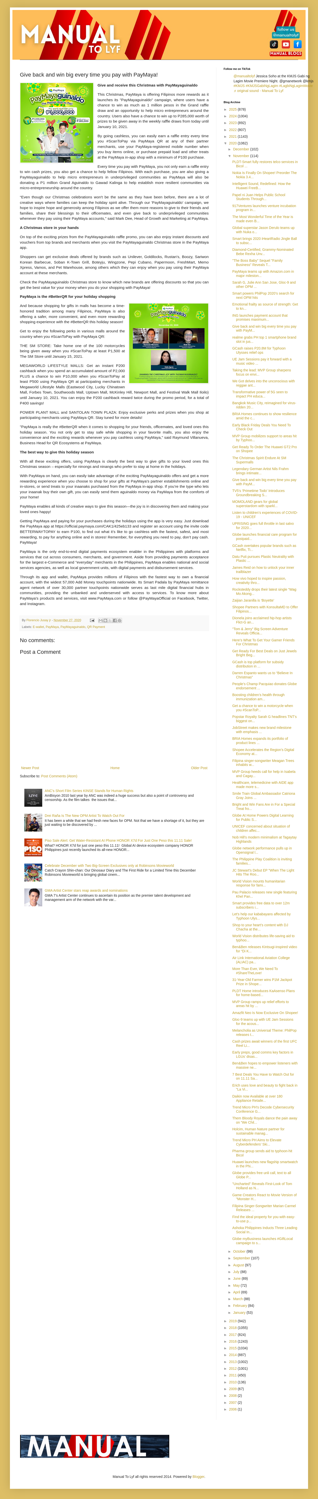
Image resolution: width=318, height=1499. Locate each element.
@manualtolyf (244, 76)
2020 (233, 143)
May (236, 1285)
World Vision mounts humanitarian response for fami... (258, 883)
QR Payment (96, 627)
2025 (233, 109)
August (239, 1265)
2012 (233, 1368)
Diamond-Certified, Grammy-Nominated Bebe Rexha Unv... (263, 252)
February (240, 1306)
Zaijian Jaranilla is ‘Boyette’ (253, 600)
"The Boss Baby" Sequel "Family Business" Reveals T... (257, 263)
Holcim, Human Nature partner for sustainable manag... (258, 1131)
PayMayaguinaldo (72, 627)
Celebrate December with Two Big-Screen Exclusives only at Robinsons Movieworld (109, 866)
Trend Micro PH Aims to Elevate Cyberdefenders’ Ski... (256, 1142)
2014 (233, 1355)
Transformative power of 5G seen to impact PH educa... (260, 394)
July (236, 1272)
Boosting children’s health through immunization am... (258, 697)
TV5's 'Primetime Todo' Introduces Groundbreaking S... (258, 493)
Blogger (198, 1477)
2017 (233, 1335)
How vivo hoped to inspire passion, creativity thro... (259, 580)
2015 (233, 1348)
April (237, 1292)
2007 (233, 1403)
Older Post (199, 768)
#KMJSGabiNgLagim (262, 86)
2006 (233, 1409)
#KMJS (239, 86)
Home (114, 768)
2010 (233, 1382)
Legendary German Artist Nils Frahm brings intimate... (260, 471)
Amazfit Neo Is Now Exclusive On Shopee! (265, 1013)
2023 (233, 123)
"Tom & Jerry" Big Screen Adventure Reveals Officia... (260, 631)
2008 (233, 1396)
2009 (233, 1389)
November (241, 156)
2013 (233, 1362)
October (239, 1251)
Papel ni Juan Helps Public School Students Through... (258, 197)
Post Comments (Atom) (59, 776)
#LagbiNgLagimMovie (296, 86)
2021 (233, 136)
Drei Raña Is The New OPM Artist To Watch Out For (84, 816)
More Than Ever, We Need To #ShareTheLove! (255, 971)
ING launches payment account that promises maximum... (260, 317)
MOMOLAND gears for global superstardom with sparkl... (255, 504)
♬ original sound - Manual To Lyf (258, 91)
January (239, 1313)
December (241, 149)
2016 (233, 1341)
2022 (233, 130)
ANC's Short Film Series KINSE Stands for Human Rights (89, 791)
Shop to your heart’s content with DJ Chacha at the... (260, 927)
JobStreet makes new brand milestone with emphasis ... (261, 730)
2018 (233, 1328)
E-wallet (38, 627)
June (237, 1278)
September (242, 1258)
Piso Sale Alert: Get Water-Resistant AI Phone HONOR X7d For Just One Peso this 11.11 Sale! (118, 840)
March (238, 1299)
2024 (233, 116)
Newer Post (30, 768)
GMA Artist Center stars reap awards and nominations (86, 890)
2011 (233, 1375)
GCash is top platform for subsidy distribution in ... (258, 664)
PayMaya (52, 627)
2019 (233, 1321)
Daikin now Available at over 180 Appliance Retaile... (257, 1098)
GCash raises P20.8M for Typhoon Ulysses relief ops (259, 350)
